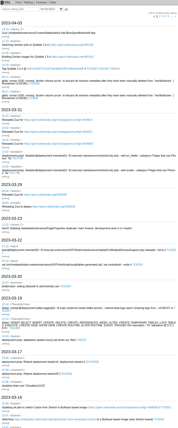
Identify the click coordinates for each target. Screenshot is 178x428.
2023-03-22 (11, 240)
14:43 (5, 336)
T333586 (34, 83)
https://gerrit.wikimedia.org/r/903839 (45, 194)
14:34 (5, 151)
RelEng (28, 2)
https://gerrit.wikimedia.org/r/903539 (53, 206)
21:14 (5, 246)
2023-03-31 (11, 109)
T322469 (14, 328)
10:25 (5, 53)
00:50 (5, 202)
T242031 (137, 264)
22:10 (5, 319)
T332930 (92, 68)
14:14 (5, 29)
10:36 (5, 381)
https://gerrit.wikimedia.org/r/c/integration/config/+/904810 (58, 131)
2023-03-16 (11, 397)
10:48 (5, 403)
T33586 (33, 98)
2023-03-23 (11, 218)
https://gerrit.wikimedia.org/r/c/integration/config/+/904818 (58, 119)
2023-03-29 (11, 184)
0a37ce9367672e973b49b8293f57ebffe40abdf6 (55, 68)
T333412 (114, 68)
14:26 (5, 166)
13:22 (5, 224)
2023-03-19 (11, 298)
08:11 (5, 77)
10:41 (5, 415)
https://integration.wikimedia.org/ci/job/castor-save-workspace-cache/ (55, 419)
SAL (6, 2)
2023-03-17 (11, 351)
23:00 (5, 358)
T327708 (17, 158)
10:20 (5, 65)
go (66, 9)
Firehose (41, 2)
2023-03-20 (11, 276)
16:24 (5, 116)
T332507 (81, 340)
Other (53, 2)
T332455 (92, 361)
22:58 (5, 369)
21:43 (5, 282)
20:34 (5, 260)
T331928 (65, 286)
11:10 (5, 41)
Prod (18, 2)
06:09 (5, 191)
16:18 (5, 139)
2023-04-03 (11, 23)
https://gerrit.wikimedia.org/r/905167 (72, 56)
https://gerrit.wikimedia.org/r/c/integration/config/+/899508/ (123, 407)
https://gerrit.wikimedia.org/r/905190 (72, 44)
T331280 (103, 68)
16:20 (5, 127)
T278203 (165, 407)
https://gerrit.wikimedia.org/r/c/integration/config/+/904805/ (58, 143)
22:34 (5, 304)
